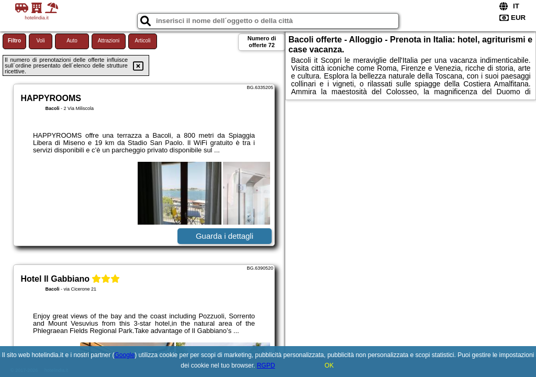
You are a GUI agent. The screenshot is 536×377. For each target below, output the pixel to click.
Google (125, 355)
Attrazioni (109, 40)
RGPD (266, 365)
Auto (71, 40)
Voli (40, 40)
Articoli (142, 40)
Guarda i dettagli (224, 235)
